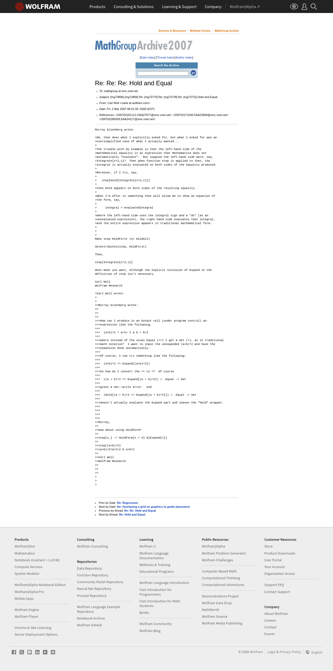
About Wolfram (276, 613)
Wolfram (256, 651)
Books (144, 612)
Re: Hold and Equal (132, 514)
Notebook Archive (91, 618)
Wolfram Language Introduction (164, 582)
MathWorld (210, 609)
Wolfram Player (27, 616)
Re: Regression (127, 502)
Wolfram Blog (150, 630)
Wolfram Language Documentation (154, 555)
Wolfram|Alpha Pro (29, 591)
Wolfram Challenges (217, 560)
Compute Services (28, 566)
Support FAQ (274, 584)
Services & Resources (172, 30)
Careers (270, 620)
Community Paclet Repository (100, 581)
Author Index (184, 57)
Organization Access (279, 573)
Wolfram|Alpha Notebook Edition (40, 584)
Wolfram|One (25, 546)
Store (268, 546)
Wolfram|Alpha (213, 546)
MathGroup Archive (227, 30)
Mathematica (25, 553)
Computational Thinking (221, 578)
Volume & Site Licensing (33, 627)
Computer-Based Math (219, 571)
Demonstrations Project (220, 596)
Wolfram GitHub (89, 625)
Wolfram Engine (27, 609)
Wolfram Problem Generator (224, 553)
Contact (270, 627)
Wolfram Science (214, 616)
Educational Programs (156, 571)
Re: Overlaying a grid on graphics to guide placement (153, 506)
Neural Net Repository (94, 588)
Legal (271, 651)
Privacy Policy (290, 651)
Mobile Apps (24, 598)
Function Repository (92, 575)
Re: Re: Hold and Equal (140, 510)
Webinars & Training (154, 564)
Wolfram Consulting (92, 546)
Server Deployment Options (36, 634)
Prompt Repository (92, 595)
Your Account (274, 566)
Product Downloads (279, 553)
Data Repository (89, 568)
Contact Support (277, 591)
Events (269, 633)
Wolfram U (147, 546)
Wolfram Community (155, 623)
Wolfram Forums (200, 30)
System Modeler (27, 573)
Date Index (148, 57)
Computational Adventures (223, 584)
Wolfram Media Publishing (222, 623)
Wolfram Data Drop (217, 603)
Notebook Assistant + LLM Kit (37, 560)
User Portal (273, 560)
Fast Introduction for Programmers (155, 592)
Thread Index (165, 57)
